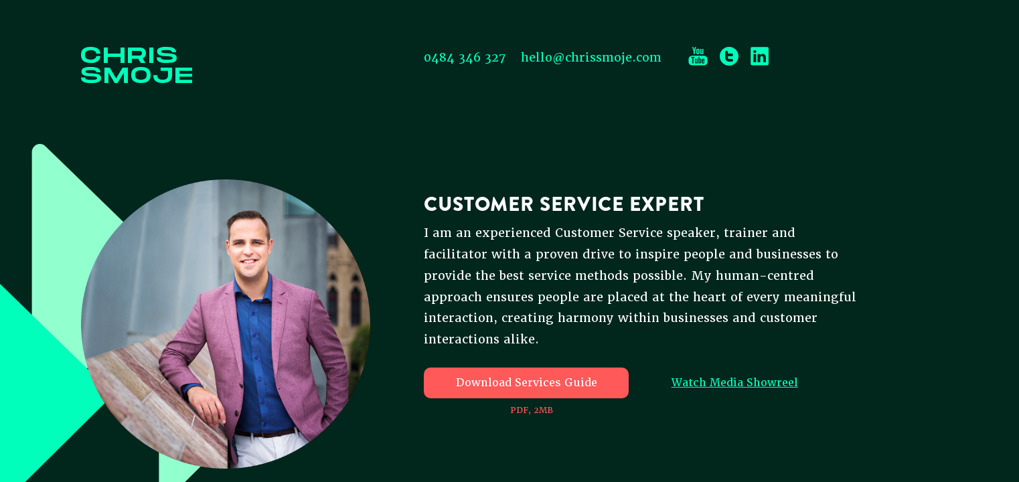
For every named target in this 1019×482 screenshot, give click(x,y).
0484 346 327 (464, 57)
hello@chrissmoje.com (591, 57)
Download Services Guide (526, 383)
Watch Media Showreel (735, 383)
